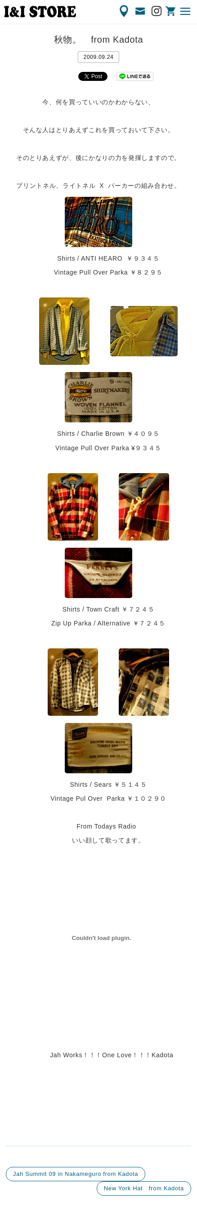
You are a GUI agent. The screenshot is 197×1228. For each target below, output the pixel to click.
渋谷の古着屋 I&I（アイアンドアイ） (40, 11)
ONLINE (171, 11)
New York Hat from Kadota (144, 1188)
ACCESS (124, 11)
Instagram (157, 11)
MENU (186, 11)
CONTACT (141, 11)
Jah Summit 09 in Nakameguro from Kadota (75, 1173)
